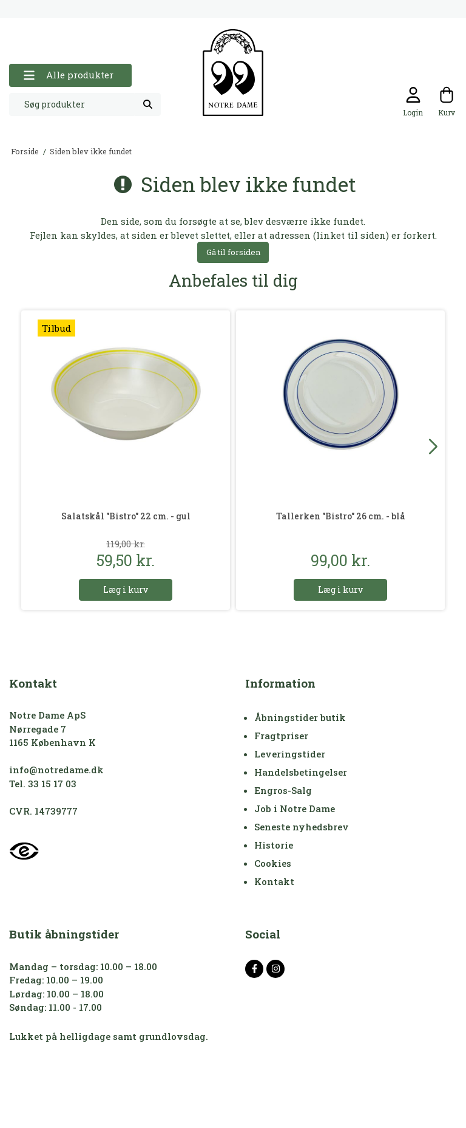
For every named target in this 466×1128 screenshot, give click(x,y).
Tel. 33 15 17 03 (42, 784)
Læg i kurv (125, 589)
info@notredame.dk (56, 770)
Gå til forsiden (233, 252)
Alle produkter (68, 75)
